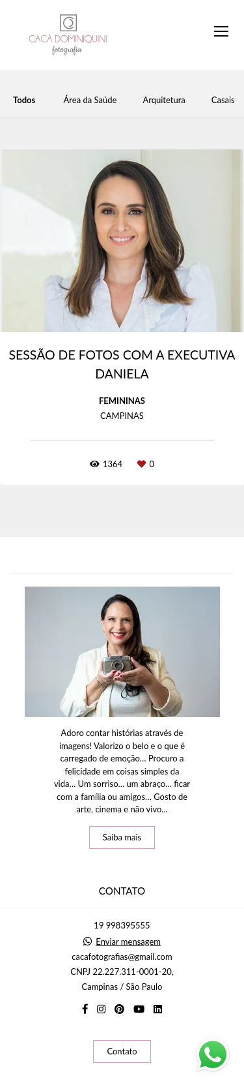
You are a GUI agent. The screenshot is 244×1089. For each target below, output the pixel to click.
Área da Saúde (90, 100)
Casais (223, 100)
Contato (122, 1051)
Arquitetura (163, 100)
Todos (24, 100)
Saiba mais (122, 837)
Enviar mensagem (128, 942)
